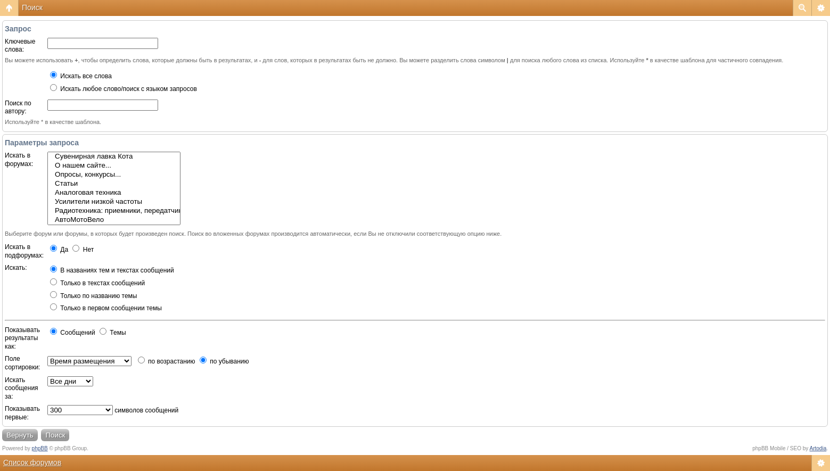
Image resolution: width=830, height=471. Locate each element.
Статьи (114, 183)
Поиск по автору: (18, 107)
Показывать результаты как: (22, 338)
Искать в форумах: (19, 160)
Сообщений (72, 332)
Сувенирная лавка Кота (114, 156)
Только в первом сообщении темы (106, 308)
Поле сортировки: (22, 363)
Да (59, 249)
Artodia (818, 448)
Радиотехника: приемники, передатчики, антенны (114, 211)
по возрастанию (166, 361)
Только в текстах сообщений (97, 283)
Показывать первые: (22, 413)
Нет (83, 249)
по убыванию (224, 361)
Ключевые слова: (20, 46)
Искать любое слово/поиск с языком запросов (123, 89)
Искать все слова (81, 76)
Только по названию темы (93, 296)
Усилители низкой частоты (114, 201)
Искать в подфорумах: (24, 251)
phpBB (40, 448)
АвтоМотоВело (114, 220)
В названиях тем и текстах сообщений (112, 270)
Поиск (32, 7)
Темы (113, 332)
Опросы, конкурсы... (114, 174)
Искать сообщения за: (21, 388)
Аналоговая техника (114, 192)
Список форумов (32, 462)
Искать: (16, 267)
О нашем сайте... (114, 165)
